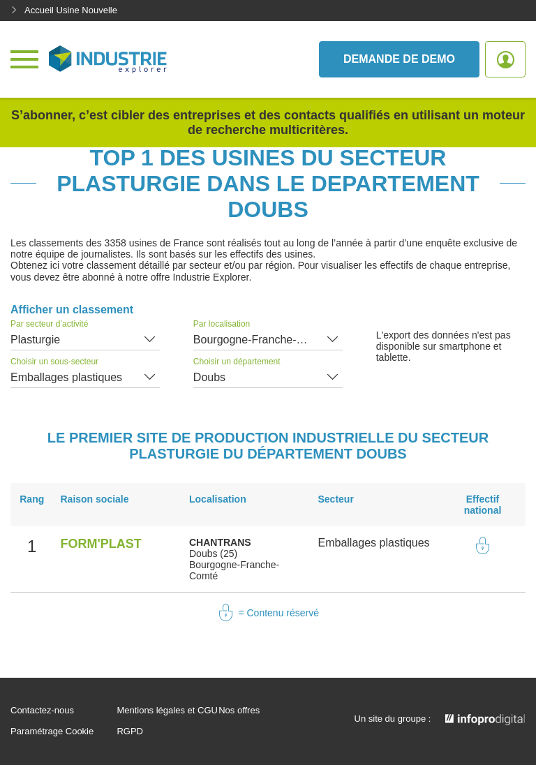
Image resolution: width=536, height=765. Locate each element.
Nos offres (239, 710)
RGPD (130, 731)
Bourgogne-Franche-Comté (261, 340)
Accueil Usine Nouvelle (63, 10)
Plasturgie (35, 340)
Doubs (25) (213, 553)
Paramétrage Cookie (52, 731)
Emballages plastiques (66, 377)
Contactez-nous (42, 710)
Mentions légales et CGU (167, 710)
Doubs (209, 377)
